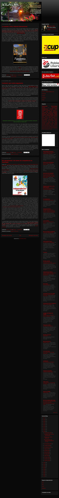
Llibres (12, 76)
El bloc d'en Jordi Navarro (48, 162)
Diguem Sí (13, 154)
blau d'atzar (45, 283)
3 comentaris (19, 152)
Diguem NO (44, 113)
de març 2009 (47, 457)
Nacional (16, 154)
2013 (44, 424)
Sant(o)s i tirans (46, 342)
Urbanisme (54, 117)
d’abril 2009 (46, 455)
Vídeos (50, 111)
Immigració (49, 122)
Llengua (55, 113)
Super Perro (45, 335)
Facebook (44, 93)
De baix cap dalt (46, 261)
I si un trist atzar (46, 351)
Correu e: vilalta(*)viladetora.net (48, 91)
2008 (44, 462)
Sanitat (15, 76)
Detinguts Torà (49, 110)
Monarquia (44, 114)
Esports (52, 120)
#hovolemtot (50, 116)
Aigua (43, 116)
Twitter (43, 99)
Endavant (44, 488)
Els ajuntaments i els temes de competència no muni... (49, 440)
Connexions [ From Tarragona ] (49, 303)
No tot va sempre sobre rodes (49, 400)
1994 (44, 476)
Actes (48, 114)
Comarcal (55, 118)
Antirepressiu (45, 109)
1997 (44, 474)
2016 (44, 419)
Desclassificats (44, 119)
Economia (48, 115)
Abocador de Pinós (49, 118)
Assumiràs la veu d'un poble (49, 293)
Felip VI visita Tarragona (47, 304)
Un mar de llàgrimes (47, 284)
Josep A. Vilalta (9, 152)
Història (50, 117)
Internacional (50, 113)
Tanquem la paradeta (47, 370)
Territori (51, 109)
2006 (44, 465)
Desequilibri (55, 112)
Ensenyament (50, 119)
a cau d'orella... (46, 220)
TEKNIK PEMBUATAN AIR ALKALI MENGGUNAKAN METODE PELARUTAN (49, 274)
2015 (44, 421)
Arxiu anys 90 (48, 120)
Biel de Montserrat (47, 341)
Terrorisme (44, 122)
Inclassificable (44, 121)
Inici (20, 235)
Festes (56, 120)
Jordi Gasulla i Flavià (47, 241)
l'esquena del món (47, 208)
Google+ (43, 95)
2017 (44, 417)
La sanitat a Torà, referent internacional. (15, 26)
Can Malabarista (46, 199)
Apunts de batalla (46, 391)
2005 (44, 467)
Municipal (54, 106)
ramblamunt (45, 361)
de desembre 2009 (48, 432)
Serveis (43, 120)
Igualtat (56, 119)
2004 (44, 469)
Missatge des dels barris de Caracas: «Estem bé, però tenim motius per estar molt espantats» (49, 211)
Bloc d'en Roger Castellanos (49, 231)
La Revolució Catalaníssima (48, 232)
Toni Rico (45, 252)
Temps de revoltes (47, 325)
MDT (43, 484)
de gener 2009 (47, 460)
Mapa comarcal (54, 115)
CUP (43, 482)
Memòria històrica (49, 123)
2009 (44, 431)
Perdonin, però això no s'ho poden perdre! (49, 187)
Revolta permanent (47, 334)
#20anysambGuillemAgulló (48, 371)
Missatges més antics (33, 235)
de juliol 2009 (47, 450)
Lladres (46, 116)
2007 (44, 464)
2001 (44, 472)
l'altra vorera (45, 381)
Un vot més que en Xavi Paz (48, 200)
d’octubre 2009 (47, 445)
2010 (44, 429)
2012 (44, 426)
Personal (55, 123)
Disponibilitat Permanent (48, 151)
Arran (43, 486)
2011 (44, 428)
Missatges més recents (7, 235)
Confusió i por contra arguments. (12, 83)
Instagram (44, 97)
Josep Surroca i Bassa (47, 271)
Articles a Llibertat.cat (49, 107)
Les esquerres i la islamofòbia (48, 242)
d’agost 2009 (46, 448)
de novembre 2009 (48, 443)
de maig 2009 (47, 453)
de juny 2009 (46, 452)
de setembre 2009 (47, 447)
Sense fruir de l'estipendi (48, 173)
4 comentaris (19, 229)
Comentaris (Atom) (22, 238)
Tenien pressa (45, 392)
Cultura (55, 114)
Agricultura (51, 114)
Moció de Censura (52, 121)
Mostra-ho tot (55, 412)
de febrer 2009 (47, 458)
